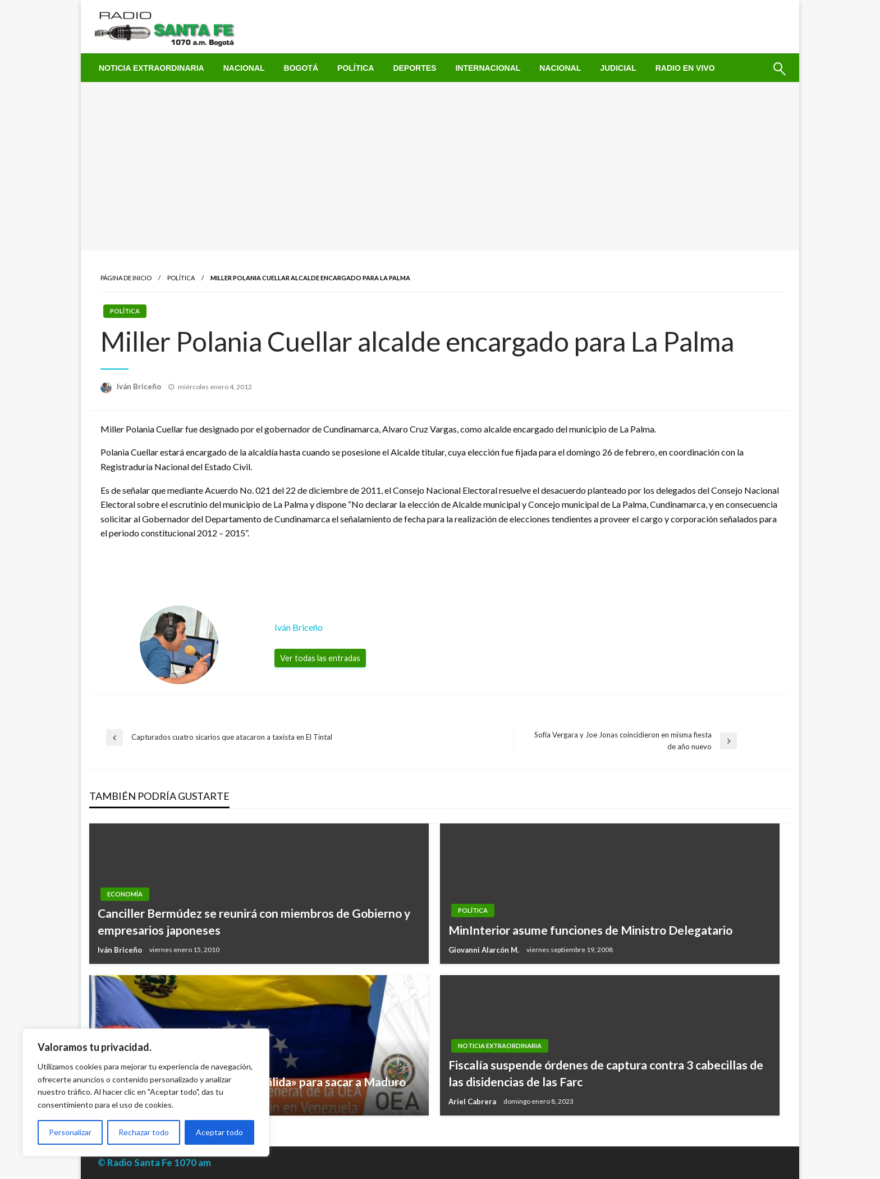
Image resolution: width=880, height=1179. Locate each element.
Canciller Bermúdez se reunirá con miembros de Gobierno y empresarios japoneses (254, 921)
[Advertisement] (440, 166)
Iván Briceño (140, 386)
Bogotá (301, 67)
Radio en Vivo (685, 67)
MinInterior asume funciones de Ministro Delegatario (590, 930)
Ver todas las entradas (320, 658)
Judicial (618, 67)
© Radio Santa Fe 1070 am (154, 1162)
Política (355, 67)
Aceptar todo (219, 1132)
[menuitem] (151, 68)
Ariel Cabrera (473, 1101)
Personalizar (70, 1132)
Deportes (414, 67)
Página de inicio (126, 277)
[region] (145, 1092)
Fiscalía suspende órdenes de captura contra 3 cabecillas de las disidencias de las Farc (605, 1073)
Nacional (244, 67)
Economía (125, 894)
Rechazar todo (143, 1132)
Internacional (487, 67)
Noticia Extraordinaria (151, 67)
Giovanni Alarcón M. (484, 949)
